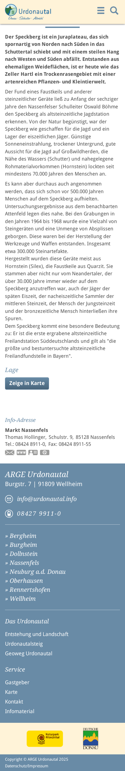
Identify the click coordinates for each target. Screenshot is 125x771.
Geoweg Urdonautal (28, 653)
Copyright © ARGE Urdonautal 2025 (36, 759)
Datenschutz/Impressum (26, 766)
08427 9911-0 (39, 513)
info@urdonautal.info (47, 498)
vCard (33, 453)
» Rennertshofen (27, 589)
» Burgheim (21, 544)
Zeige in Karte (27, 383)
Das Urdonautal (27, 621)
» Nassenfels (22, 562)
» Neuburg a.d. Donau (35, 571)
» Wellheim (20, 598)
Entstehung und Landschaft (36, 634)
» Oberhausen (24, 580)
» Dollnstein (21, 553)
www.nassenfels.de (22, 453)
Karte (11, 692)
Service (15, 670)
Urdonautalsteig (24, 644)
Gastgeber (17, 682)
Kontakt (14, 702)
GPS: (45, 453)
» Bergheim (20, 535)
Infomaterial (19, 711)
